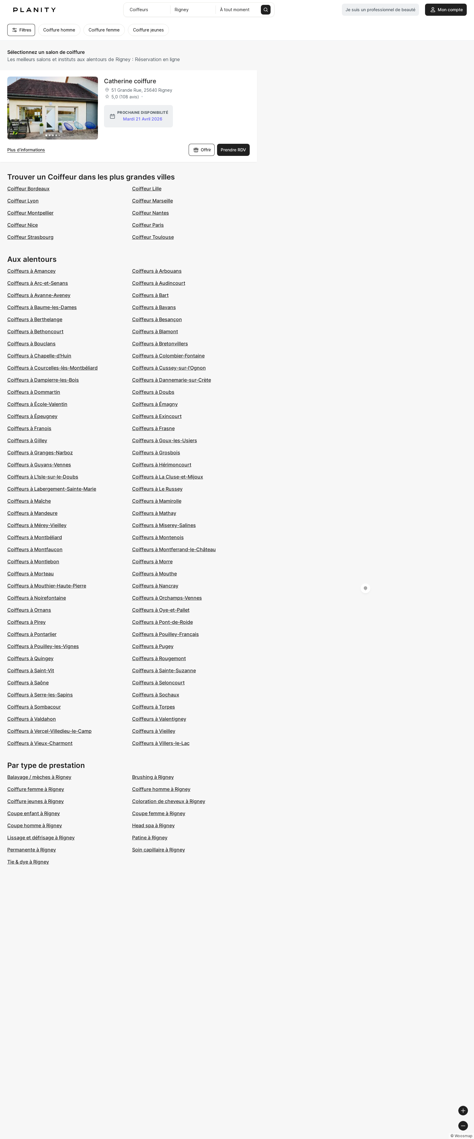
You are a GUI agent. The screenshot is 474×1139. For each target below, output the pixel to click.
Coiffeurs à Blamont (155, 331)
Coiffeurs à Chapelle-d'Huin (39, 356)
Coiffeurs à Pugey (153, 646)
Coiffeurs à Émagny (155, 404)
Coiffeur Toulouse (153, 237)
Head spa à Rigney (153, 825)
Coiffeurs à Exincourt (157, 416)
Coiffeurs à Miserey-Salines (164, 525)
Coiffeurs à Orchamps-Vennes (167, 598)
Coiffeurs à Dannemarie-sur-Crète (171, 380)
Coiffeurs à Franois (29, 428)
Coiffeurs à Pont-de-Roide (162, 622)
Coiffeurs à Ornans (29, 610)
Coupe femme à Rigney (158, 813)
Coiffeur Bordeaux (28, 189)
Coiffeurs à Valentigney (159, 719)
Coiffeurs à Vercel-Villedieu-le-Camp (49, 731)
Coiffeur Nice (22, 225)
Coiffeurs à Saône (28, 683)
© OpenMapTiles (391, 1136)
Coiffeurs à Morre (152, 561)
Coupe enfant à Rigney (33, 813)
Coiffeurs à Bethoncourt (35, 331)
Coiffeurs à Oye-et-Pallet (161, 610)
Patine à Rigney (149, 837)
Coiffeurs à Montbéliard (34, 537)
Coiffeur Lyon (23, 201)
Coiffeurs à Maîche (29, 501)
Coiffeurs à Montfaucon (35, 549)
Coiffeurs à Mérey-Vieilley (37, 525)
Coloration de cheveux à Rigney (168, 801)
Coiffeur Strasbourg (30, 237)
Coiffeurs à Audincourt (158, 283)
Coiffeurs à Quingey (30, 658)
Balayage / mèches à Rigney (39, 777)
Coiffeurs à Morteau (30, 574)
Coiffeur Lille (146, 189)
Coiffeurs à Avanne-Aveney (38, 295)
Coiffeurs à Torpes (153, 707)
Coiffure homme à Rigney (161, 789)
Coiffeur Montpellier (30, 213)
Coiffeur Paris (148, 225)
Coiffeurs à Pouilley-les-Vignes (43, 646)
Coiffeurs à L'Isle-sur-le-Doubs (42, 477)
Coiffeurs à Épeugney (32, 416)
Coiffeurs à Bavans (154, 307)
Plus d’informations (26, 149)
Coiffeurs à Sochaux (155, 695)
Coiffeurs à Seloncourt (158, 683)
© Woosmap (360, 1136)
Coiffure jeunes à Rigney (35, 801)
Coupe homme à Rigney (34, 825)
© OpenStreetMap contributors (440, 1136)
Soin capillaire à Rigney (158, 850)
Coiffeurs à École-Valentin (37, 404)
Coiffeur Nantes (150, 213)
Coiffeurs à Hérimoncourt (161, 465)
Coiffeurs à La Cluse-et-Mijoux (167, 477)
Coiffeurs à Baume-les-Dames (42, 307)
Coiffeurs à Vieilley (153, 731)
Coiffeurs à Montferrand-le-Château (174, 549)
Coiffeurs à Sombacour (34, 707)
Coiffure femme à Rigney (35, 789)
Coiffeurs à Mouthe (154, 574)
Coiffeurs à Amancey (31, 271)
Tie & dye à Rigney (28, 862)
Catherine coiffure (130, 81)
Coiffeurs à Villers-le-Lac (161, 743)
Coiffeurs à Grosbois (156, 452)
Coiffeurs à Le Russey (157, 489)
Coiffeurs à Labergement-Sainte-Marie (51, 489)
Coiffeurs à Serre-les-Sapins (40, 695)
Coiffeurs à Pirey (26, 622)
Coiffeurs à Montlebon (33, 561)
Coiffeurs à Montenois (158, 537)
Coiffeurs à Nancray (155, 586)
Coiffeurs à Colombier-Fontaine (168, 356)
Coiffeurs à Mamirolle (156, 501)
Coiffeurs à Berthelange (34, 319)
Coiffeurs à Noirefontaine (36, 598)
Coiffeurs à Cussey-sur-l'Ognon (169, 368)
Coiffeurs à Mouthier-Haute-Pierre (46, 586)
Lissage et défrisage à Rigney (41, 837)
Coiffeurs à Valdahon (31, 719)
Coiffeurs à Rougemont (159, 658)
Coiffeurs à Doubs (153, 392)
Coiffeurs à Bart (150, 295)
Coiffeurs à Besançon (157, 319)
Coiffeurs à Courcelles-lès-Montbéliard (52, 368)
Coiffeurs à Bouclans (31, 344)
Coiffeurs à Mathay (154, 513)
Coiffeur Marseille (152, 201)
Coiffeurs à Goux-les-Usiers (164, 440)
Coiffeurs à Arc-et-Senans (37, 283)
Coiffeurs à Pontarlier (32, 634)
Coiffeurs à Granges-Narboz (40, 452)
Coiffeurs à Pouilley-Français (165, 634)
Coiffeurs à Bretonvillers (160, 344)
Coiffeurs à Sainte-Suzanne (164, 670)
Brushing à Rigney (153, 777)
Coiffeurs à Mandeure (32, 513)
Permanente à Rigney (31, 850)
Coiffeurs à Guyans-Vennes (39, 465)
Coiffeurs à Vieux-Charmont (40, 743)
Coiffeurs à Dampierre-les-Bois (43, 380)
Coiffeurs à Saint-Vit (30, 670)
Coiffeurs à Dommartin (33, 392)
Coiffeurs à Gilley (27, 440)
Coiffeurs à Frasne (153, 428)
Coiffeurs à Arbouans (157, 271)
